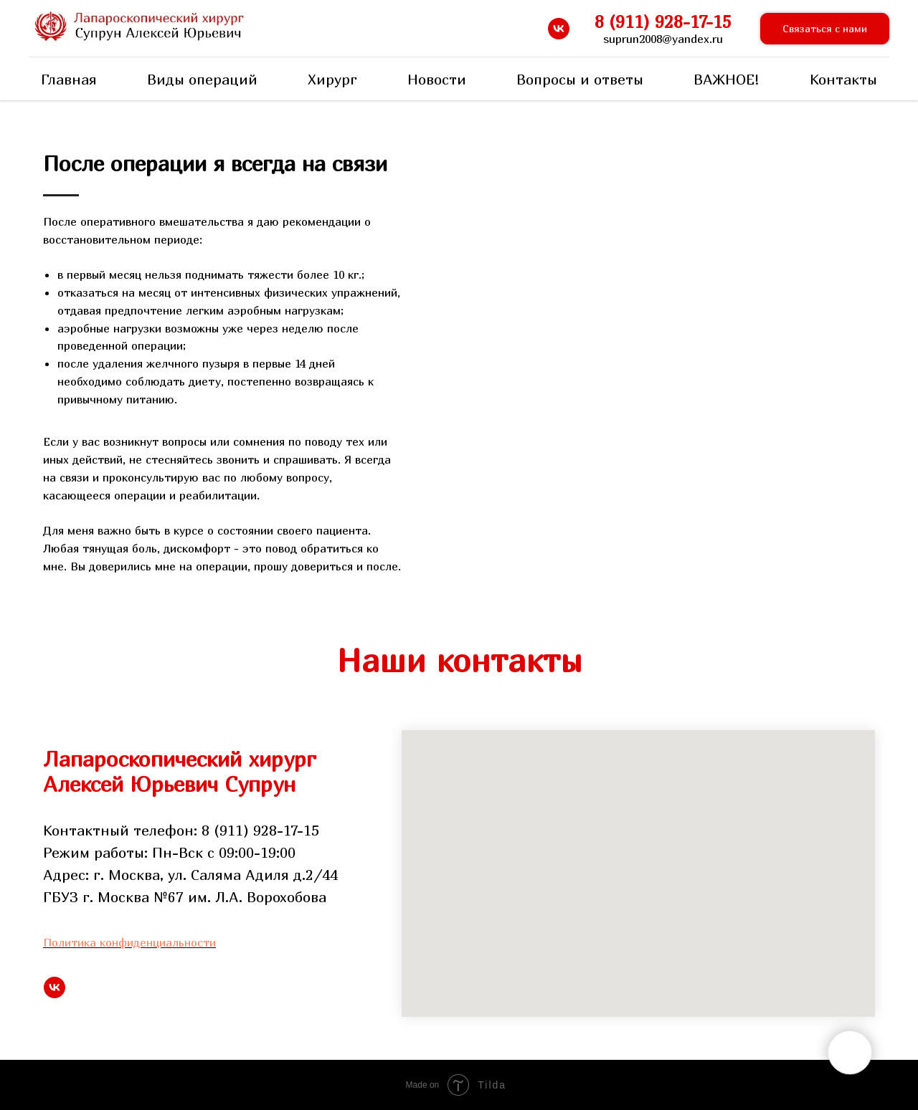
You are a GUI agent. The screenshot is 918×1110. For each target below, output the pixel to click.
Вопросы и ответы (579, 79)
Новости (436, 79)
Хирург (332, 79)
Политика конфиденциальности (129, 942)
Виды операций (202, 79)
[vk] (558, 28)
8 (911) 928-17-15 (663, 21)
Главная (69, 79)
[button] (824, 29)
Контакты (843, 79)
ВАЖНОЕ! (727, 79)
